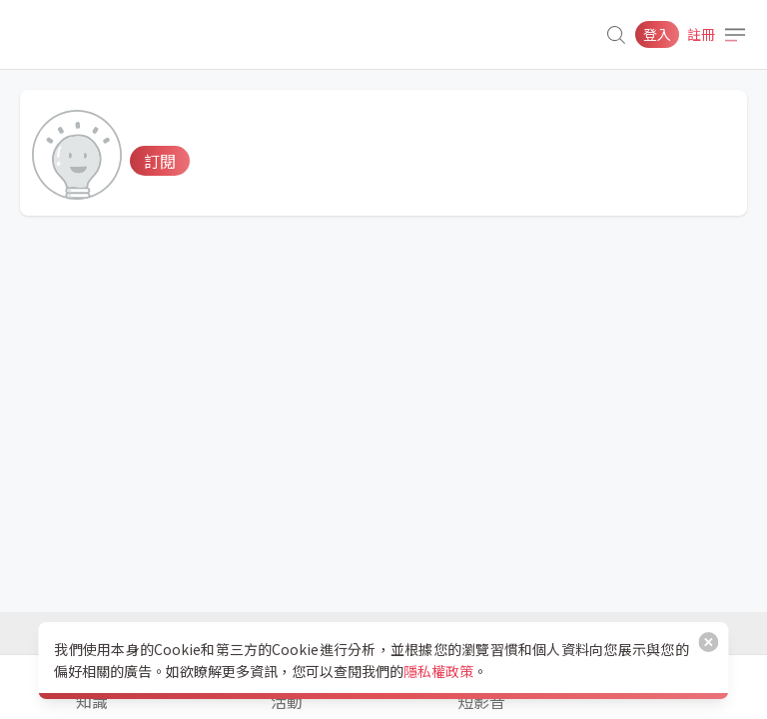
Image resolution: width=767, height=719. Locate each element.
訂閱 (160, 161)
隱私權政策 (438, 671)
